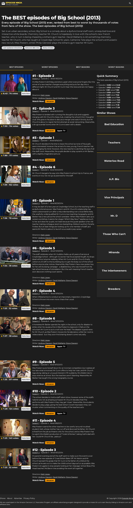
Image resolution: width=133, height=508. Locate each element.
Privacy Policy (29, 498)
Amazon (50, 101)
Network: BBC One (32, 48)
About (9, 498)
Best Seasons (83, 67)
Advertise (18, 498)
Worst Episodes (50, 67)
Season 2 (36, 79)
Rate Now (26, 93)
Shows (2, 498)
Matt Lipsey (45, 95)
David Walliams (59, 98)
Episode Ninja (127, 498)
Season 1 (35, 111)
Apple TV (61, 131)
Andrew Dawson (45, 98)
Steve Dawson (72, 98)
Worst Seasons (116, 67)
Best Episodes (16, 67)
